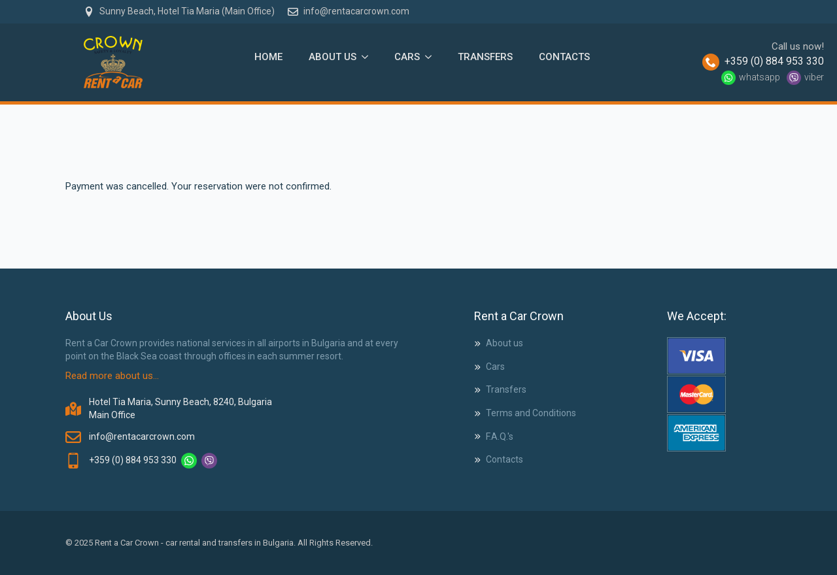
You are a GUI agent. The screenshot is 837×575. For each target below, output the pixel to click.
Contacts (564, 57)
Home (268, 57)
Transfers (485, 57)
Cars (407, 57)
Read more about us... (112, 376)
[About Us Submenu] (368, 57)
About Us (332, 57)
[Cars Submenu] (432, 57)
